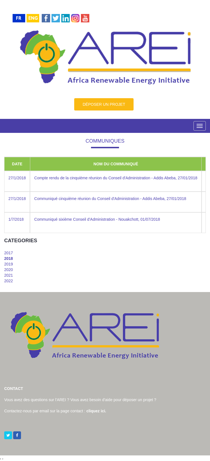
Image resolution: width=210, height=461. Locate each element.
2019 (8, 264)
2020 (8, 269)
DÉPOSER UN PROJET (104, 104)
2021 (8, 275)
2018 (8, 258)
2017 (8, 253)
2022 (8, 281)
